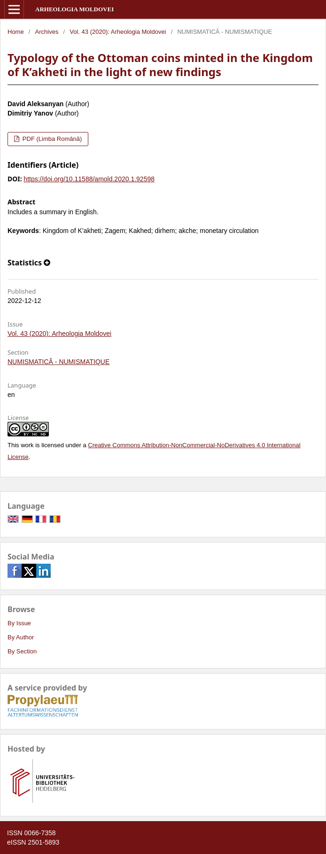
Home (16, 31)
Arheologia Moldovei (74, 9)
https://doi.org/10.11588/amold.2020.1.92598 (89, 179)
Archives (47, 31)
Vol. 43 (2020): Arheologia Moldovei (118, 31)
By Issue (19, 623)
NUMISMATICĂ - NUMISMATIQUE (58, 361)
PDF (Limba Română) (51, 138)
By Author (21, 637)
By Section (22, 651)
